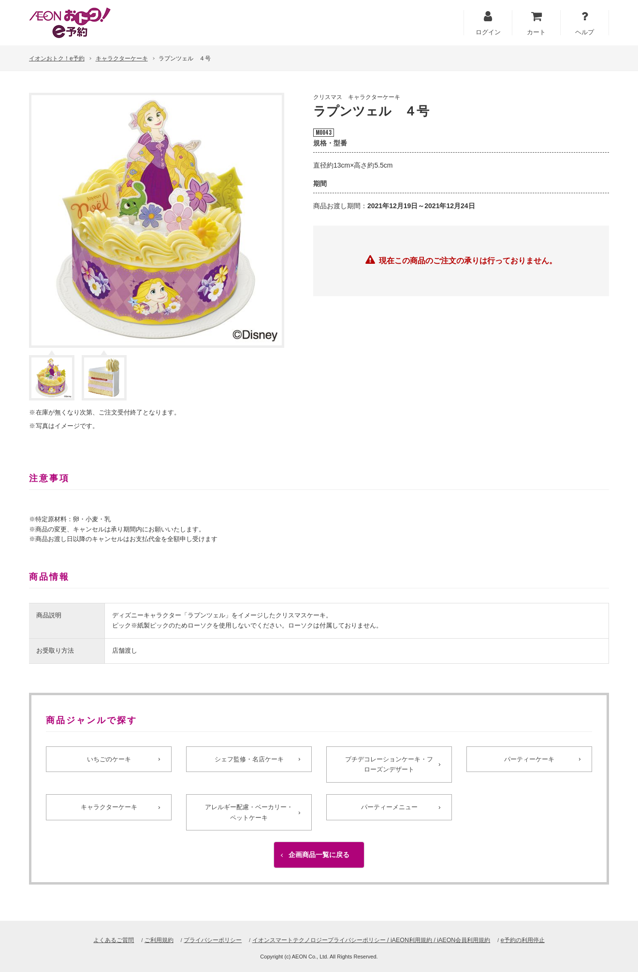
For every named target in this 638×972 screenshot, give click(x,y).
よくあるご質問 (99, 939)
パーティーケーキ (529, 759)
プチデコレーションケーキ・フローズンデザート (389, 765)
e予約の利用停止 (537, 939)
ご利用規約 (147, 939)
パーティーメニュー (389, 811)
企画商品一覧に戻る (319, 862)
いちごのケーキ (108, 759)
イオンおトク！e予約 (57, 58)
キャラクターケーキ (122, 58)
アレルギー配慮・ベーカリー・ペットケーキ (249, 816)
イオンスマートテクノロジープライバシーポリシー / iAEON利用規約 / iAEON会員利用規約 (374, 939)
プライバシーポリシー (205, 939)
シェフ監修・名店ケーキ (249, 759)
